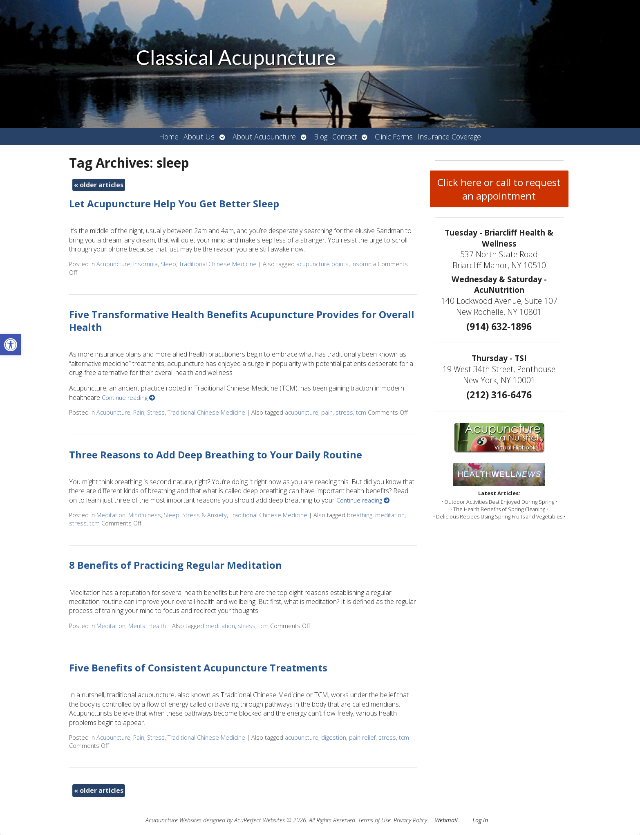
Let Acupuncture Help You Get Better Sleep (174, 203)
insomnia (363, 264)
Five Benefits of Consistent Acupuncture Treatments (198, 667)
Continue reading (128, 398)
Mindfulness (144, 515)
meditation (390, 515)
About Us (199, 136)
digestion (333, 737)
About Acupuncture (264, 136)
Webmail (446, 820)
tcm (361, 412)
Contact (344, 136)
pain (327, 412)
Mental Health (147, 626)
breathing (359, 515)
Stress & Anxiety (204, 515)
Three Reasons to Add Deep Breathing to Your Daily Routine (215, 454)
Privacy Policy (410, 820)
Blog (320, 136)
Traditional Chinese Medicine (218, 264)
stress (344, 412)
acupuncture (301, 412)
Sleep (168, 264)
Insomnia (145, 264)
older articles (98, 184)
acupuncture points (322, 264)
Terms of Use (374, 820)
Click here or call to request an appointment (499, 188)
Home (169, 136)
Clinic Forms (394, 136)
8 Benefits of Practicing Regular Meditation (175, 565)
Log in (480, 820)
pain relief (362, 737)
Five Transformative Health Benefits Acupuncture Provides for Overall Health (241, 321)
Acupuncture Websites (173, 820)
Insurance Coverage (449, 136)
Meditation (110, 515)
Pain (138, 412)
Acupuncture (113, 264)
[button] (10, 344)
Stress (156, 412)
